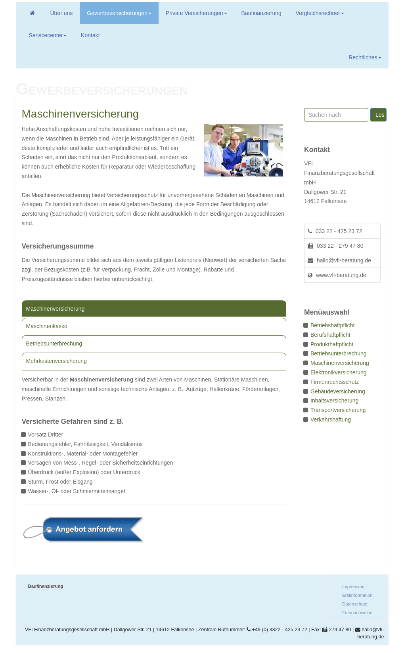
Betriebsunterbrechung (54, 343)
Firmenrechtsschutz (334, 382)
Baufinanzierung (261, 13)
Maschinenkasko (46, 326)
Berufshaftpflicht (330, 335)
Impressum (353, 586)
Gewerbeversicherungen (119, 13)
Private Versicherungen (196, 13)
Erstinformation (357, 595)
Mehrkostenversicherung (56, 361)
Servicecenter (48, 35)
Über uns (61, 13)
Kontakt (90, 35)
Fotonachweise (357, 612)
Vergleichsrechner (320, 13)
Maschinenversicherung (55, 309)
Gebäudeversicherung (337, 391)
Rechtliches (364, 57)
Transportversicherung (338, 410)
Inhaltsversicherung (334, 400)
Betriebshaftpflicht (332, 325)
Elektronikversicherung (338, 372)
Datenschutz (354, 604)
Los (380, 115)
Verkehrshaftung (330, 419)
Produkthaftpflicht (331, 344)
